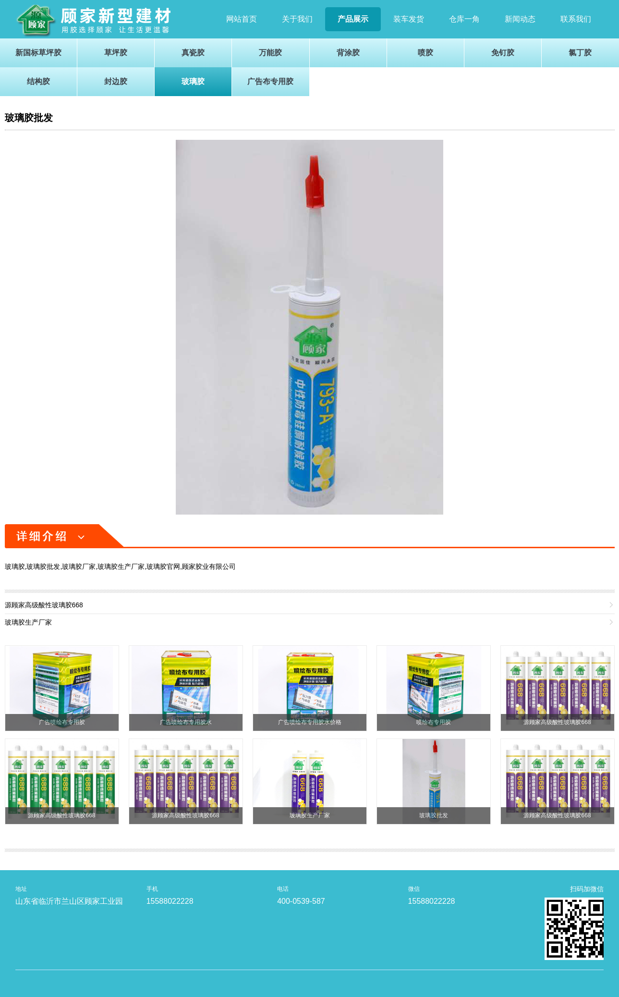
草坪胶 (115, 53)
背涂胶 (348, 53)
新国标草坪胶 (38, 53)
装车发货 (408, 19)
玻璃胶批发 (29, 117)
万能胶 (270, 53)
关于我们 (297, 19)
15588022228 (170, 901)
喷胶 (425, 53)
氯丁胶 (580, 53)
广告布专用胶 (270, 81)
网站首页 (241, 19)
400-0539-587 (301, 901)
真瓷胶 (193, 53)
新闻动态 (520, 19)
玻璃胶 (193, 81)
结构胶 (38, 81)
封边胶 (115, 81)
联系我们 (575, 19)
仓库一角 (464, 19)
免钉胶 (502, 53)
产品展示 (353, 19)
